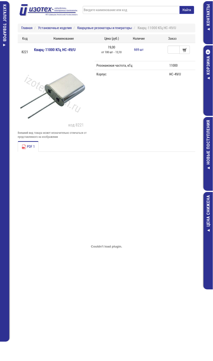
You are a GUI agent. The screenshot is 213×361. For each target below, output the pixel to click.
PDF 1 (28, 146)
